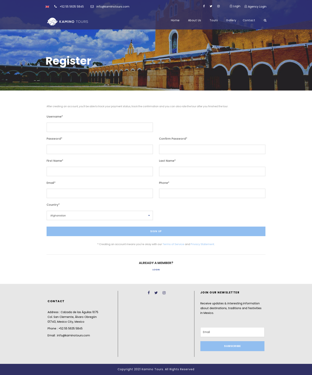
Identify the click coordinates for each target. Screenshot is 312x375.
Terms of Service (173, 244)
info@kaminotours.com (113, 7)
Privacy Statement (202, 244)
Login (156, 269)
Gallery (231, 20)
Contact (249, 20)
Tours (214, 20)
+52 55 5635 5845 (72, 7)
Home (175, 20)
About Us (194, 20)
